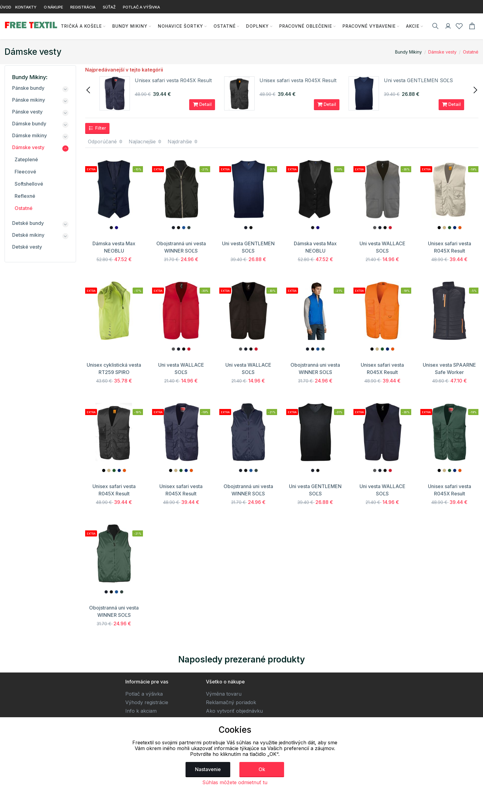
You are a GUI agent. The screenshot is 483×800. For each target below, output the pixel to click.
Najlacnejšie (145, 141)
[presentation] (89, 89)
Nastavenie (208, 769)
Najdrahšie (183, 141)
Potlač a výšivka (144, 694)
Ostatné (223, 26)
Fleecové (25, 172)
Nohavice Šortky (179, 26)
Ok (262, 769)
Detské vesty (27, 247)
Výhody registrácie (146, 702)
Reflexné (25, 196)
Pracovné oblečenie (304, 26)
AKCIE (411, 26)
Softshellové (29, 184)
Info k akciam (141, 711)
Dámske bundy (29, 124)
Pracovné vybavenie (367, 26)
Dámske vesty (442, 51)
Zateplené (26, 159)
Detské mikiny (28, 235)
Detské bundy (28, 223)
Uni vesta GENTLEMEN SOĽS (418, 80)
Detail (202, 104)
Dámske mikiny (29, 135)
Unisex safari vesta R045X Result (173, 80)
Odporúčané (105, 141)
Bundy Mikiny (128, 26)
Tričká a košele (79, 26)
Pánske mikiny (28, 100)
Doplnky (256, 26)
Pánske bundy (28, 88)
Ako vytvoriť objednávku (234, 711)
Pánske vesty (27, 112)
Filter (97, 128)
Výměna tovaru (223, 694)
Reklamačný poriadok (231, 702)
